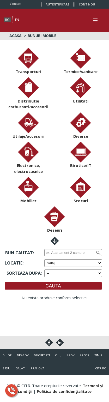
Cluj (58, 355)
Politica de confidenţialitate (64, 391)
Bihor (7, 355)
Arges (84, 355)
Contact (15, 4)
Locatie (13, 263)
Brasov (23, 355)
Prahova (37, 368)
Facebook (49, 342)
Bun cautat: (19, 253)
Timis (98, 355)
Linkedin (60, 342)
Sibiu (6, 368)
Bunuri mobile (42, 35)
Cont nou (87, 4)
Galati (20, 368)
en (17, 19)
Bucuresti (42, 355)
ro (7, 19)
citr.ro (100, 368)
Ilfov (70, 355)
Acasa (15, 35)
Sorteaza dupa (24, 273)
